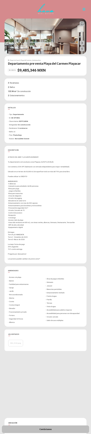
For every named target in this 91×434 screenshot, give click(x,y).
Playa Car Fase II (15, 60)
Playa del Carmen (25, 60)
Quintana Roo (36, 60)
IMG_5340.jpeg (15, 343)
